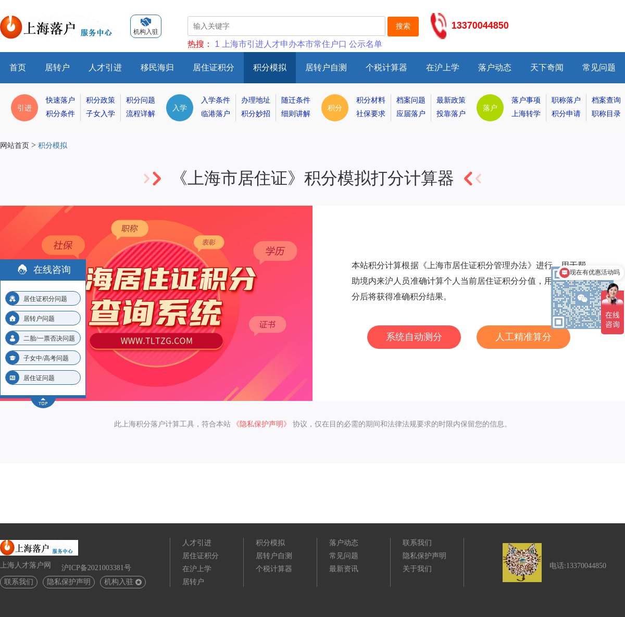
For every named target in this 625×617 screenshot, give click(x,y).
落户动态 (494, 67)
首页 (17, 67)
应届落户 (411, 114)
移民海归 (157, 67)
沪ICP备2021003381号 (96, 568)
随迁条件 (295, 100)
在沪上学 (442, 67)
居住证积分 (213, 67)
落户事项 (526, 100)
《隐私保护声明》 (261, 424)
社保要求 (370, 114)
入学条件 (215, 100)
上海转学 (526, 114)
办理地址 (255, 100)
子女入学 (100, 114)
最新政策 (451, 100)
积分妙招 (255, 114)
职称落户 (566, 100)
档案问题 (411, 100)
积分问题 (140, 100)
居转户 (57, 67)
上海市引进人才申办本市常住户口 (284, 44)
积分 (335, 108)
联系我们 (18, 582)
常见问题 (599, 67)
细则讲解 (295, 114)
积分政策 (100, 100)
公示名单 (365, 44)
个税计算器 (386, 67)
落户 (490, 108)
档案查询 (606, 100)
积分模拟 (269, 67)
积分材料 (370, 100)
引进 (24, 108)
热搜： (200, 44)
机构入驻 (123, 582)
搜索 (403, 26)
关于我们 (417, 569)
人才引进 (105, 67)
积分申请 (566, 114)
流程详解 (140, 114)
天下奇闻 (547, 67)
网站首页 (14, 145)
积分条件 (60, 114)
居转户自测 (326, 67)
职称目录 (606, 114)
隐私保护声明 (69, 582)
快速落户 (60, 100)
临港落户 (215, 114)
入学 (179, 108)
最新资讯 (343, 569)
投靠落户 (451, 114)
